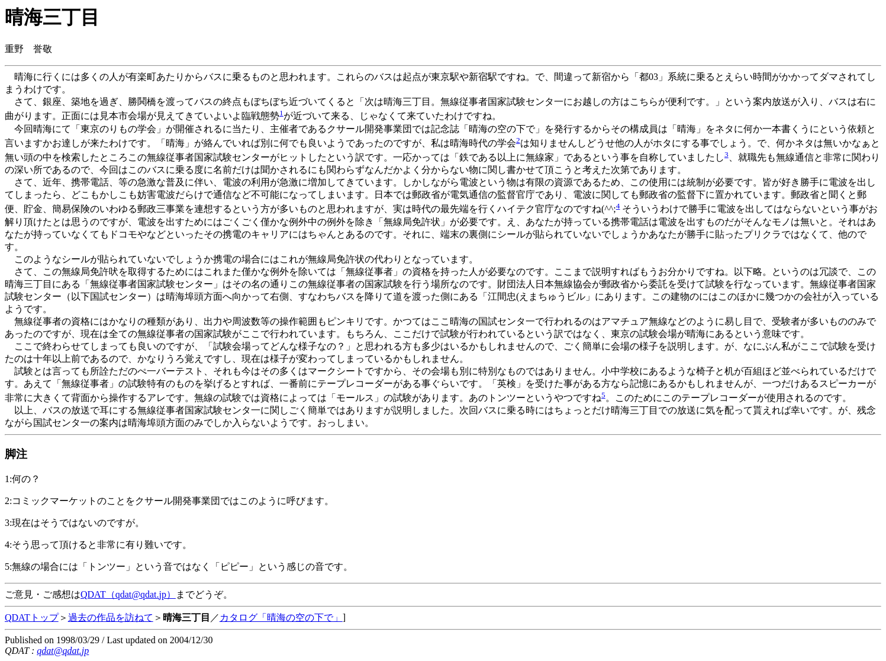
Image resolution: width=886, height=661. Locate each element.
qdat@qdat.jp (63, 651)
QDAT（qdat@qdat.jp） (128, 594)
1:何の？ (22, 479)
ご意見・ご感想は (42, 594)
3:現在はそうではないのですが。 (74, 523)
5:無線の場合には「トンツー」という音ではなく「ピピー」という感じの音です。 (179, 566)
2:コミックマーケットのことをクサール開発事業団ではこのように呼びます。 (169, 501)
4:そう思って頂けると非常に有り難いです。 (98, 545)
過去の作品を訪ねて (110, 617)
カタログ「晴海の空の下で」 (281, 617)
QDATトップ (32, 617)
